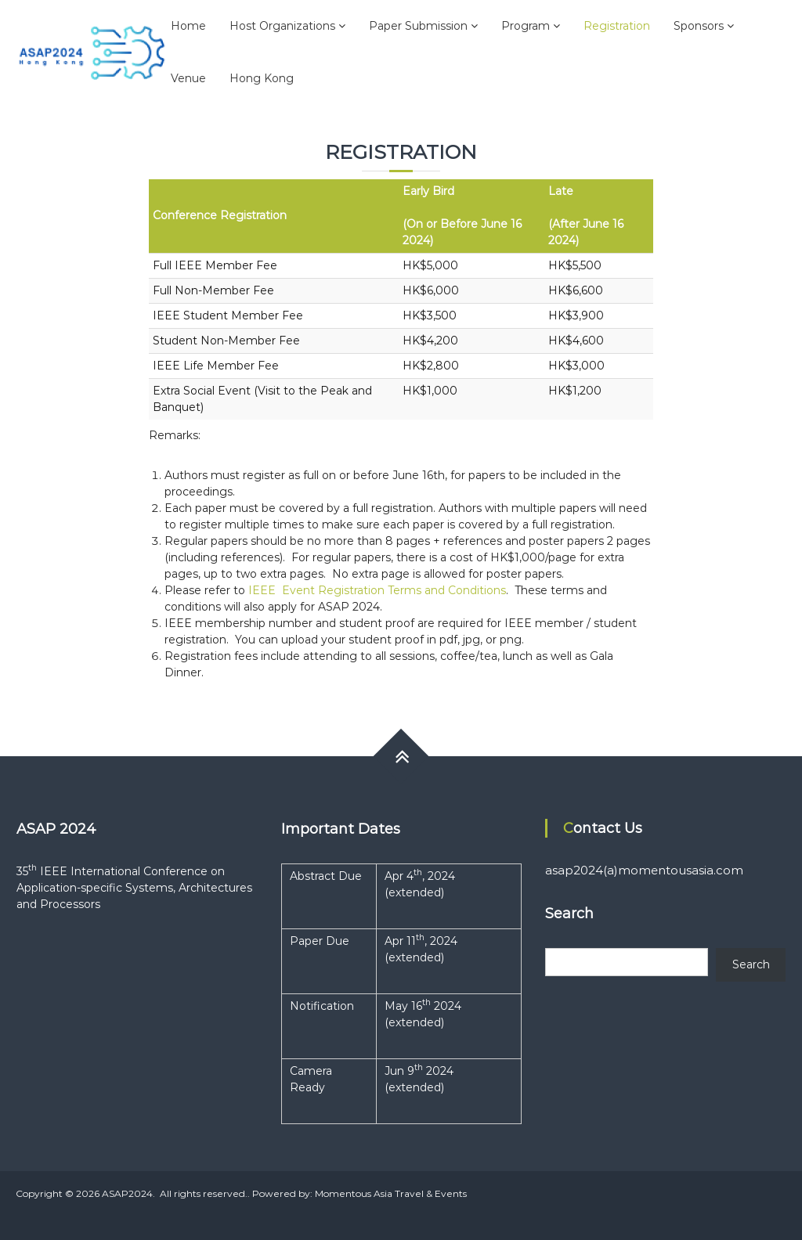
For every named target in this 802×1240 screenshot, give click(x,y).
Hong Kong (261, 78)
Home (188, 26)
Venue (188, 78)
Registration (616, 26)
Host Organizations (282, 26)
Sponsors (699, 26)
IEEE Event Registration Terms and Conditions (377, 590)
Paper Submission (418, 26)
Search (751, 964)
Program (525, 26)
